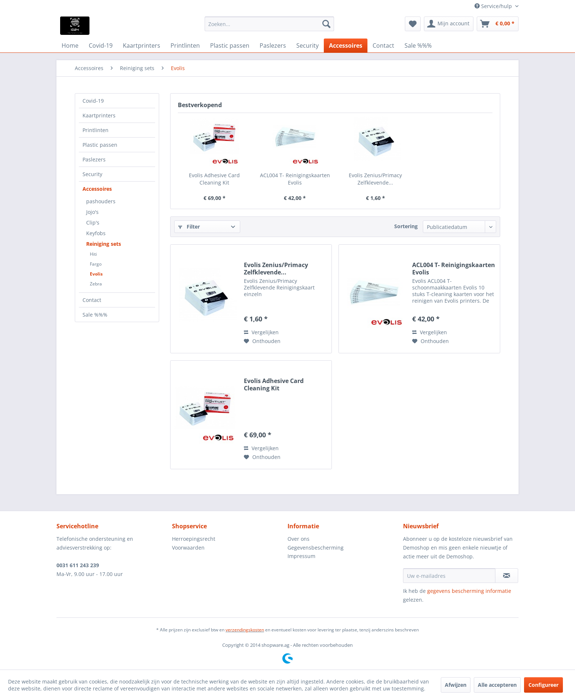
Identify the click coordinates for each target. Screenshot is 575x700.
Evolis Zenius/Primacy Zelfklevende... (375, 179)
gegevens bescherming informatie (469, 590)
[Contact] (383, 45)
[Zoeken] (326, 24)
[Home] (70, 45)
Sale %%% (95, 314)
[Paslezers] (272, 45)
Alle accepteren (497, 684)
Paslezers (94, 159)
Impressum (301, 556)
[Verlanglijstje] (413, 24)
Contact (92, 299)
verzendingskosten (245, 630)
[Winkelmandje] (498, 24)
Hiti (93, 254)
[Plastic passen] (229, 45)
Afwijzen (455, 684)
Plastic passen (100, 144)
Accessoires (97, 188)
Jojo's (92, 211)
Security (92, 174)
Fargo (96, 264)
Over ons (299, 538)
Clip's (92, 222)
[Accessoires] (345, 45)
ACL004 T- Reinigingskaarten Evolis (295, 179)
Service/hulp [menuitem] (494, 6)
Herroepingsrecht (193, 538)
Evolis (96, 274)
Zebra (96, 284)
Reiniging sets (103, 243)
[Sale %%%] (418, 45)
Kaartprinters (99, 115)
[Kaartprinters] (141, 45)
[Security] (307, 45)
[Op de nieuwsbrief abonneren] (506, 575)
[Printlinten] (185, 45)
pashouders (101, 201)
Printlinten (96, 130)
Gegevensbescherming (316, 547)
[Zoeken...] (269, 24)
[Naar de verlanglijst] (262, 341)
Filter (189, 226)
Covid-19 (93, 100)
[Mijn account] (448, 24)
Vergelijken (261, 332)
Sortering (406, 226)
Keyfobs (96, 233)
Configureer (543, 684)
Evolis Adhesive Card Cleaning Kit (214, 179)
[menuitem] (269, 24)
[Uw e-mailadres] (449, 575)
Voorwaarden (188, 547)
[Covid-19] (101, 45)
